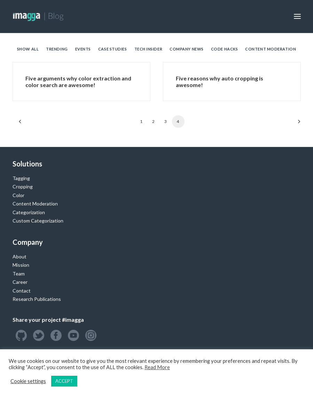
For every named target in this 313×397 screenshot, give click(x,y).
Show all (28, 49)
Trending (57, 49)
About (19, 256)
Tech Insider (148, 49)
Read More (157, 367)
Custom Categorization (38, 221)
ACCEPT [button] (64, 381)
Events (83, 49)
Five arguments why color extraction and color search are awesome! (78, 81)
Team (19, 274)
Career (20, 282)
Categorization (29, 212)
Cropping (23, 186)
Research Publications (37, 299)
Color (18, 195)
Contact (22, 291)
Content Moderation (270, 49)
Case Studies (112, 49)
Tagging (21, 178)
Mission (21, 265)
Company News (187, 49)
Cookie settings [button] (28, 381)
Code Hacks (224, 49)
